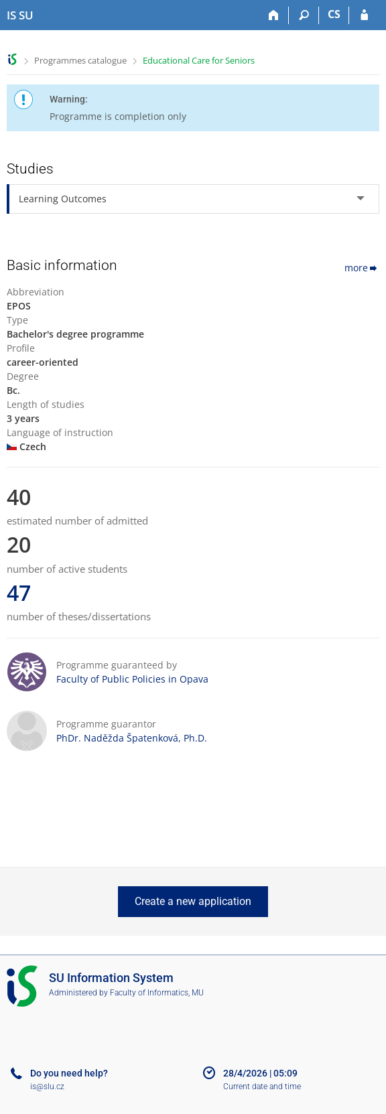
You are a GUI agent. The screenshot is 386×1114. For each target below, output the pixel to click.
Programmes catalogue (80, 60)
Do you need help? (69, 1073)
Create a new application (193, 901)
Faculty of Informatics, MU (157, 992)
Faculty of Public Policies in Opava (132, 679)
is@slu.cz (47, 1086)
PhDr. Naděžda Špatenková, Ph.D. (131, 738)
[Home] (274, 15)
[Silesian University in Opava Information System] (20, 15)
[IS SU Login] (364, 15)
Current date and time (262, 1086)
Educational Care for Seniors (199, 60)
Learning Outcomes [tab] (63, 198)
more (361, 267)
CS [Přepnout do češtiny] (334, 14)
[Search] (304, 15)
